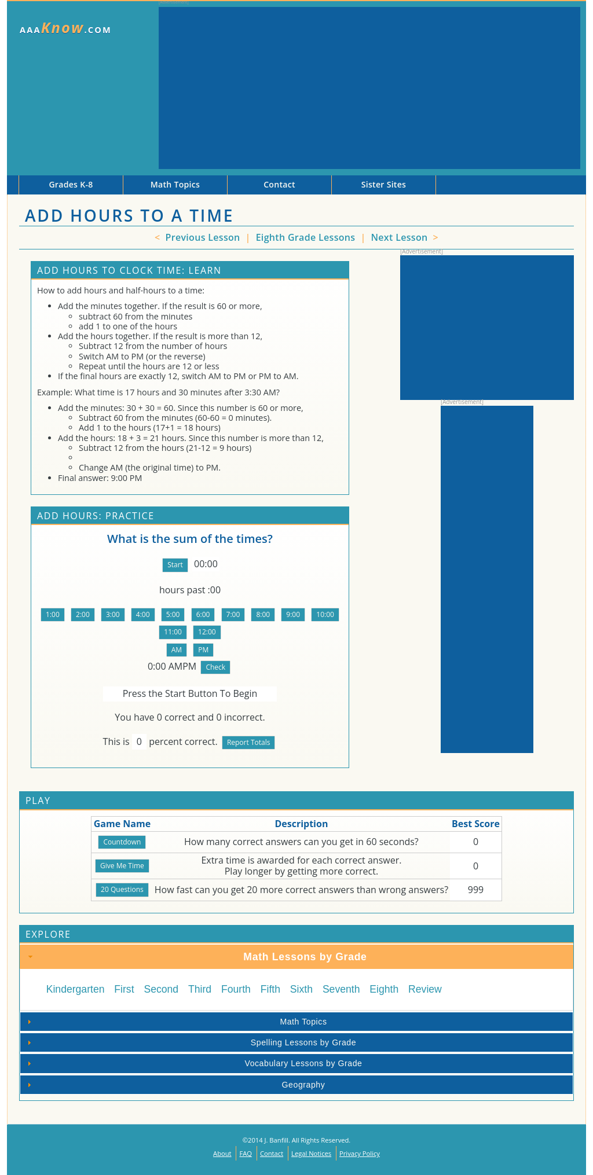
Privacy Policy (359, 1153)
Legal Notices (311, 1153)
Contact (271, 1153)
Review (425, 989)
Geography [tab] (174, 1084)
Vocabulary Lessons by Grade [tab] (193, 1063)
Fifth (270, 989)
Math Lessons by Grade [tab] (196, 957)
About (222, 1153)
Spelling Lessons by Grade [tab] (190, 1042)
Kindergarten (75, 989)
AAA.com (66, 27)
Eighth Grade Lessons (307, 237)
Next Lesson (400, 237)
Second (161, 989)
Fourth (236, 989)
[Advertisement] (369, 88)
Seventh (341, 989)
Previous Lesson (201, 237)
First (124, 989)
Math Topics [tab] (175, 1021)
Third (199, 989)
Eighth (383, 989)
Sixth (301, 989)
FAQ (245, 1153)
